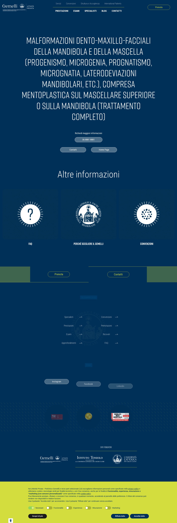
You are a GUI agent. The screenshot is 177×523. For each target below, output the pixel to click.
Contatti (117, 11)
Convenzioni (71, 3)
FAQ (106, 343)
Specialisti (91, 11)
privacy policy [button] (133, 489)
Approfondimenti (69, 343)
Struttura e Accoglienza (90, 3)
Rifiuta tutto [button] (120, 516)
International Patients (113, 3)
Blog (104, 11)
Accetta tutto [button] (139, 516)
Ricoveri (106, 334)
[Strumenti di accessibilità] (10, 520)
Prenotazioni (106, 325)
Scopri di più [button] (37, 516)
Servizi (58, 3)
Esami (76, 11)
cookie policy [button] (86, 494)
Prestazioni (61, 11)
